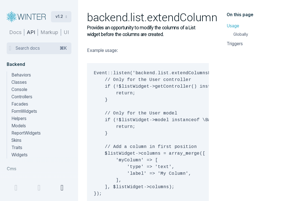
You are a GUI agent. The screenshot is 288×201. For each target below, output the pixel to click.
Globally (240, 34)
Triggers (235, 43)
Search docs (41, 48)
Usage (233, 25)
